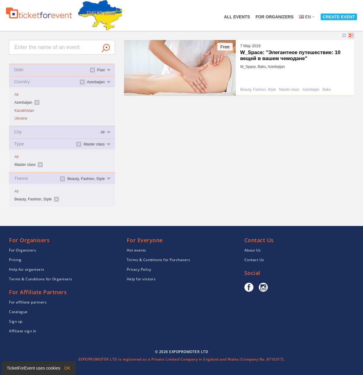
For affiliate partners (28, 302)
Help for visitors (141, 279)
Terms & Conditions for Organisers (40, 279)
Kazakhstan (24, 110)
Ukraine (20, 118)
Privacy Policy (139, 269)
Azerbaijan (310, 90)
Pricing (15, 259)
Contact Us (254, 259)
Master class (289, 90)
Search (105, 48)
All (16, 95)
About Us (252, 250)
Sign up (16, 321)
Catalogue (18, 311)
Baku (326, 90)
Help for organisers (26, 269)
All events (237, 16)
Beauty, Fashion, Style (258, 90)
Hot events (136, 250)
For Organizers (275, 16)
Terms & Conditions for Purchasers (158, 259)
